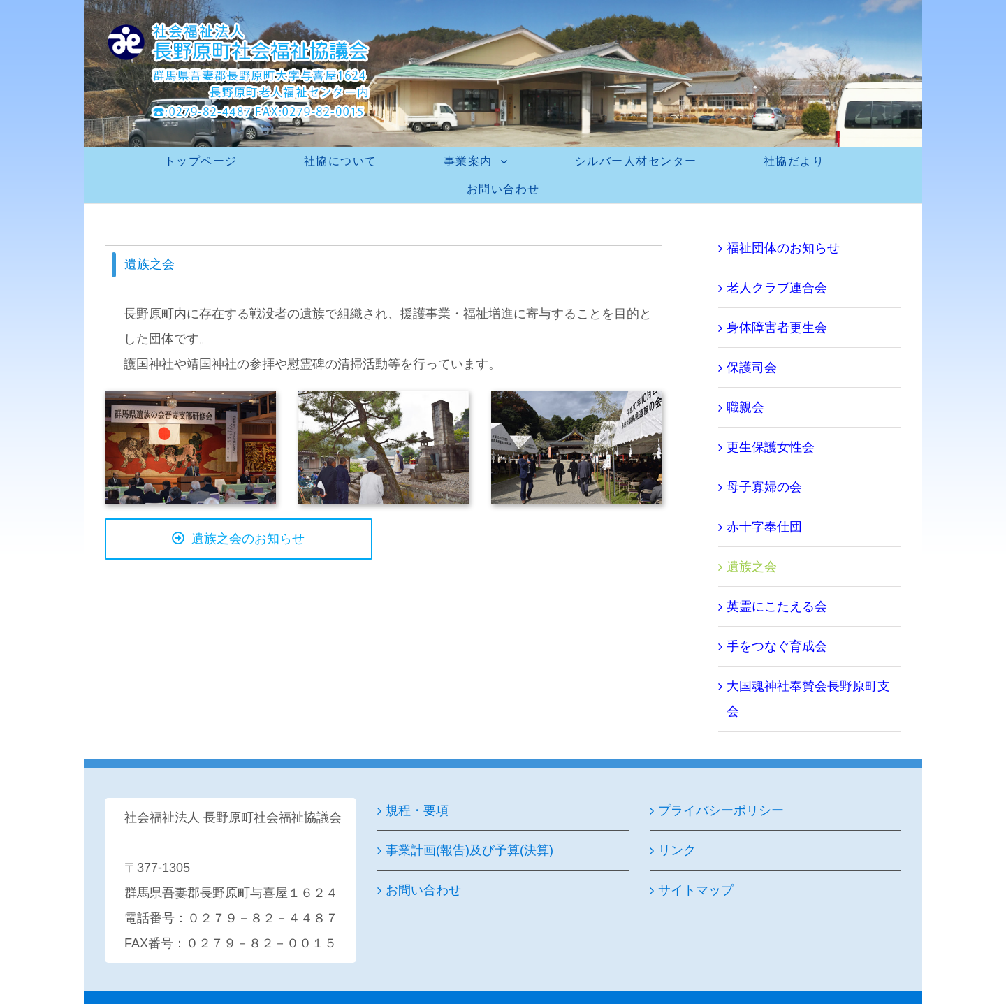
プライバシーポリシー (721, 810)
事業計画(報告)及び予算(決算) (469, 850)
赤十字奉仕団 (764, 527)
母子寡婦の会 (764, 487)
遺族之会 (752, 567)
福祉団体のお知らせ (783, 248)
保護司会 (752, 367)
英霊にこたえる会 (777, 606)
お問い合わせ (423, 890)
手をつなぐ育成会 (777, 646)
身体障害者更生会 (777, 328)
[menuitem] (209, 161)
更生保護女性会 (771, 447)
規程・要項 (417, 810)
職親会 (745, 407)
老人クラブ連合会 (777, 288)
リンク (677, 850)
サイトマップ (696, 890)
